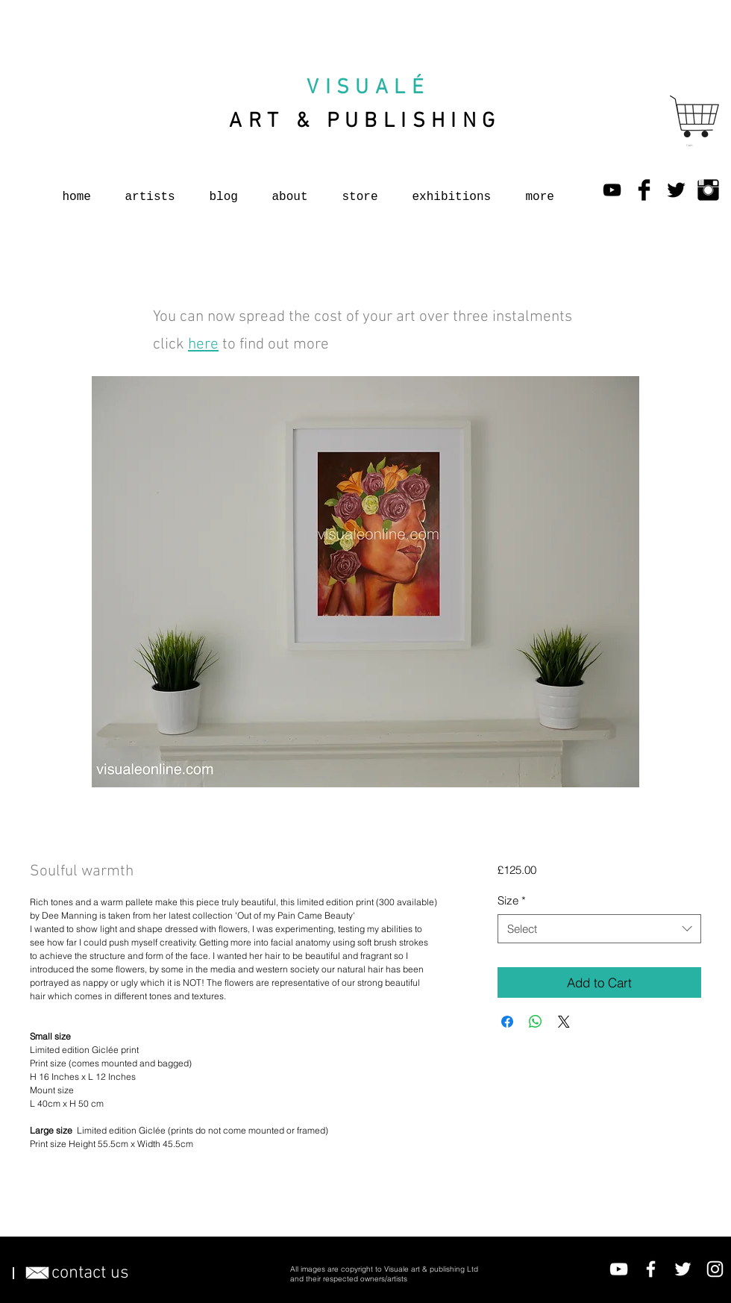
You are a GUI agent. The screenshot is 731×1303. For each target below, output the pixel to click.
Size (512, 900)
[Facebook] (651, 1269)
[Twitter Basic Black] (676, 190)
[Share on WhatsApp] (536, 1022)
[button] (691, 145)
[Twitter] (683, 1269)
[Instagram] (715, 1269)
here (203, 344)
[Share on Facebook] (507, 1022)
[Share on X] (564, 1022)
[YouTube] (612, 190)
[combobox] (599, 928)
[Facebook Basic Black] (644, 190)
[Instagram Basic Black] (708, 190)
